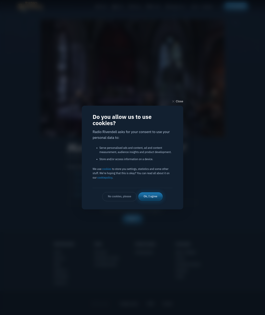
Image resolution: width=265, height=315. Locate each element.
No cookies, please (119, 196)
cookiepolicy (104, 177)
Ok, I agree (150, 196)
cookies (106, 169)
